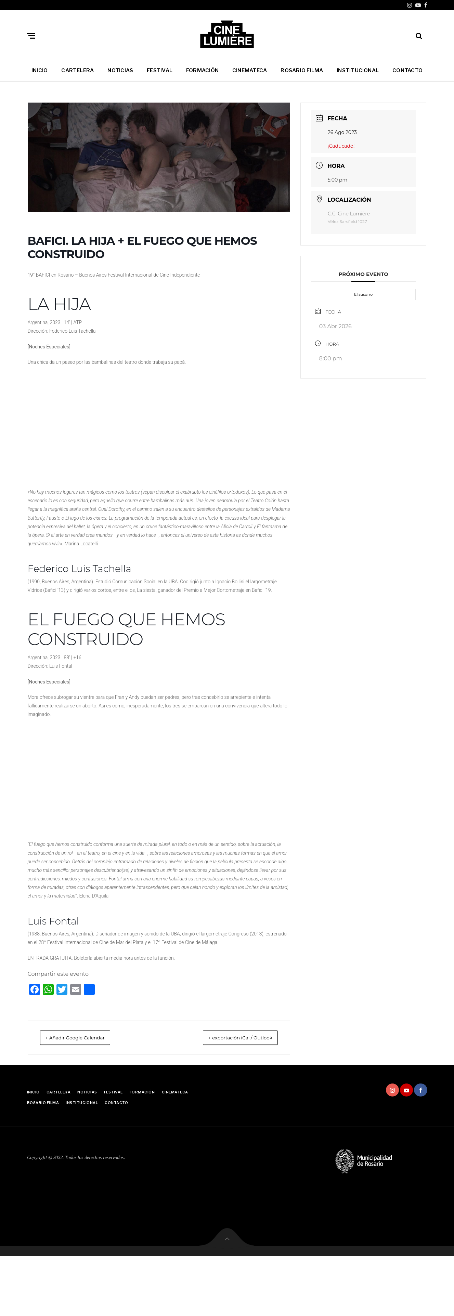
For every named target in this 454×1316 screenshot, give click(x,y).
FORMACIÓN (202, 70)
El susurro (363, 294)
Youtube (418, 5)
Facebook (425, 5)
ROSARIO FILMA (302, 70)
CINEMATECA (249, 70)
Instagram (409, 5)
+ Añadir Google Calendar (83, 1037)
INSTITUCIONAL (358, 70)
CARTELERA (77, 70)
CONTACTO (407, 70)
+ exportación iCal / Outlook (232, 1037)
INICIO (39, 70)
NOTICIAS (120, 70)
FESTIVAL (159, 70)
